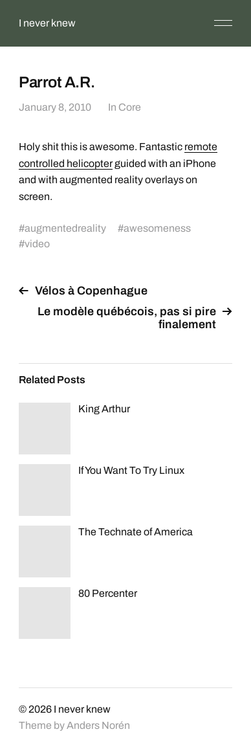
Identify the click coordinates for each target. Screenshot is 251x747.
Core (129, 107)
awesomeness (157, 228)
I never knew (47, 22)
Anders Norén (98, 725)
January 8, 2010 (55, 107)
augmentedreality (65, 228)
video (37, 243)
